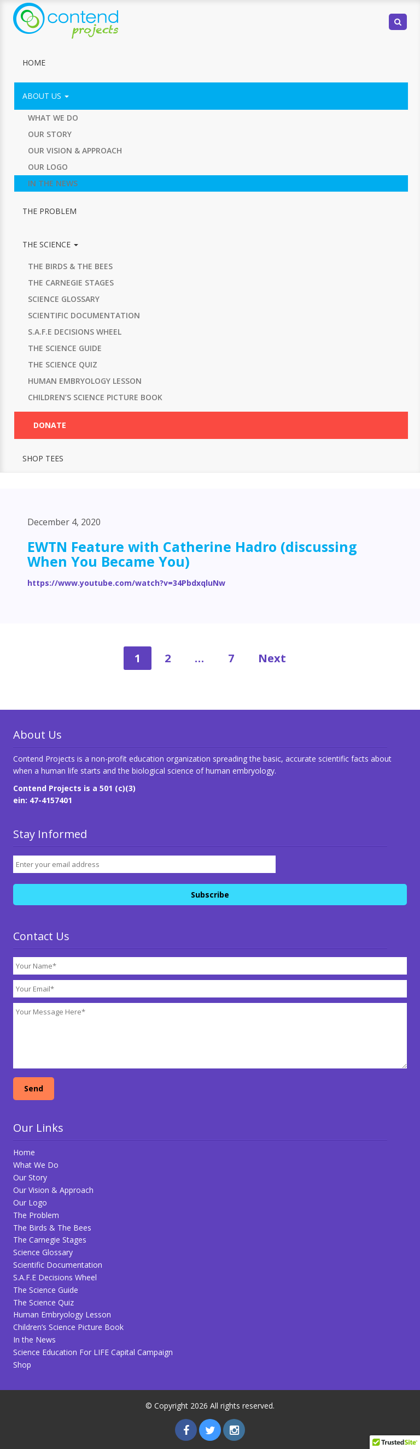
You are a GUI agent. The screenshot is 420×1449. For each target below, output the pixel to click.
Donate (49, 425)
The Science (50, 244)
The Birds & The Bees (70, 266)
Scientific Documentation (84, 315)
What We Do (53, 117)
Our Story (50, 134)
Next (272, 658)
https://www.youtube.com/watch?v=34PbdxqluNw (126, 583)
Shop (22, 1364)
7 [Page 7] (231, 658)
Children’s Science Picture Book (95, 397)
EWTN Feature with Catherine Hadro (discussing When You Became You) (192, 554)
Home (33, 62)
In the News (53, 183)
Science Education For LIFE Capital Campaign (93, 1352)
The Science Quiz (62, 364)
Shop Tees (42, 458)
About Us (45, 96)
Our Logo (48, 167)
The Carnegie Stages (71, 282)
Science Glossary (64, 299)
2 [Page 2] (168, 658)
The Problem (49, 211)
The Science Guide (65, 348)
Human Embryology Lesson (85, 381)
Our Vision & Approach (75, 150)
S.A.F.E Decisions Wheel (74, 331)
